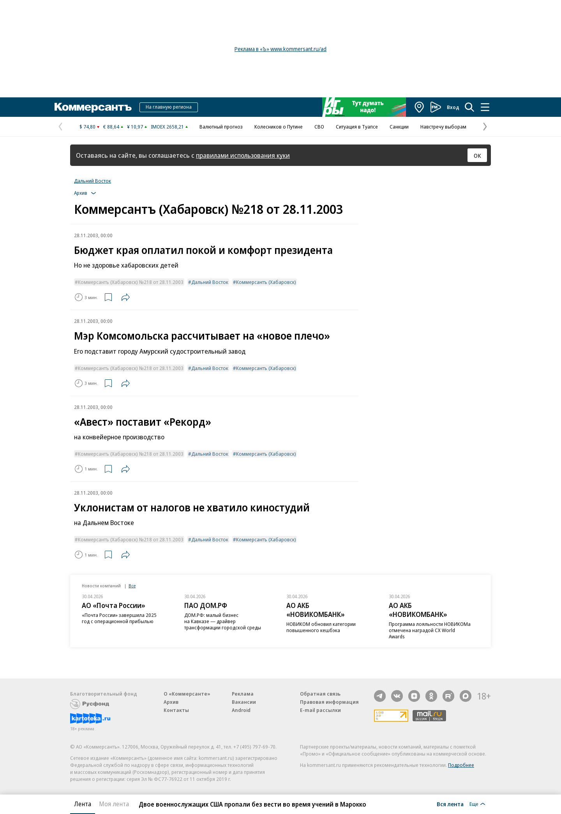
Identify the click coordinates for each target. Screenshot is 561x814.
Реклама (243, 693)
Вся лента (450, 804)
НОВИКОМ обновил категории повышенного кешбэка (321, 627)
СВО (319, 126)
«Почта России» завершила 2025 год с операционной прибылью (119, 618)
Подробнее (461, 764)
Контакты (176, 710)
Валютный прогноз (221, 126)
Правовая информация (329, 701)
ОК (477, 155)
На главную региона (169, 106)
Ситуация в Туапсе (357, 126)
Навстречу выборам (443, 126)
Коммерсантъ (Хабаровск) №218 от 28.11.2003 (130, 281)
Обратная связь (320, 693)
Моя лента (114, 804)
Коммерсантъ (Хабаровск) (266, 281)
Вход (453, 107)
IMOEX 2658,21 (167, 126)
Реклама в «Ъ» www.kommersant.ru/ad (280, 49)
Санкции (399, 126)
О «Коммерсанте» (187, 693)
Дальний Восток (92, 180)
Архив (171, 701)
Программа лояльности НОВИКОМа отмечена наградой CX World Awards (430, 630)
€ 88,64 (111, 126)
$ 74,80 (87, 126)
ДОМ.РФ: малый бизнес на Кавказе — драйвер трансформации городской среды (222, 621)
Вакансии (244, 701)
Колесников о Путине (278, 126)
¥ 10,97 (135, 126)
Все (132, 585)
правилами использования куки (243, 155)
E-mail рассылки (320, 710)
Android (241, 710)
